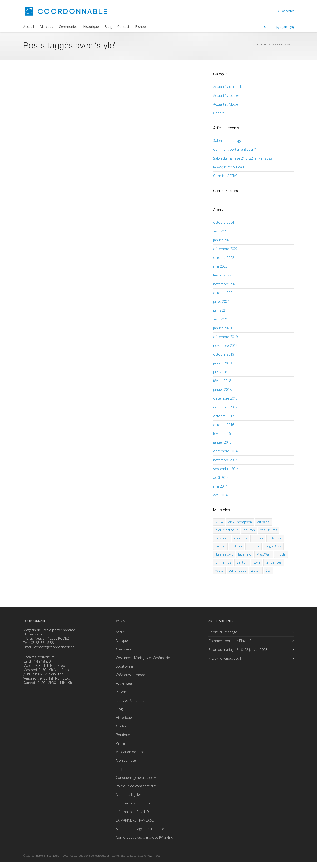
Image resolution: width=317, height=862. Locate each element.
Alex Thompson (240, 522)
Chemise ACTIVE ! (226, 176)
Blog (108, 26)
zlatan (255, 570)
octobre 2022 (223, 257)
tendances (273, 562)
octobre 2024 (223, 222)
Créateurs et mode (130, 675)
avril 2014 (220, 495)
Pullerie (121, 692)
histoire (236, 546)
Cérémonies (68, 26)
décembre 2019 (225, 336)
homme (253, 546)
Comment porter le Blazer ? (234, 149)
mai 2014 (220, 486)
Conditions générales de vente (139, 777)
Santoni (242, 562)
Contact (123, 26)
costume (222, 538)
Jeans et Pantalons (130, 700)
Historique (91, 26)
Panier (120, 743)
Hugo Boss (273, 546)
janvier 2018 (222, 389)
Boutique (123, 734)
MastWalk (263, 554)
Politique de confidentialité (136, 786)
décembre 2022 (225, 249)
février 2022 (222, 275)
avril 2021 (220, 319)
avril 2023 (220, 231)
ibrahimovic (224, 554)
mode (281, 554)
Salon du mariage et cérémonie (140, 829)
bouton (249, 530)
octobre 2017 (223, 416)
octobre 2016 (223, 424)
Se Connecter (285, 11)
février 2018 (222, 380)
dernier (257, 538)
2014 (219, 522)
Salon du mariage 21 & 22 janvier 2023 (242, 158)
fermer (220, 546)
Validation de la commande (137, 752)
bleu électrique (226, 530)
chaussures (268, 530)
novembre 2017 (225, 407)
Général (219, 113)
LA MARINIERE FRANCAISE (135, 820)
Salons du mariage (227, 140)
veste (219, 570)
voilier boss (237, 570)
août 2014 (221, 477)
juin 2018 (220, 372)
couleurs (240, 538)
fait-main (275, 538)
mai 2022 (220, 266)
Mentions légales (129, 794)
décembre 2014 (225, 451)
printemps (223, 562)
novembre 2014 (225, 460)
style (256, 562)
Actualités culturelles (228, 86)
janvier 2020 (222, 328)
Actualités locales (226, 95)
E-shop (140, 26)
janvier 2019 (222, 363)
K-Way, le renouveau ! (229, 167)
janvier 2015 (222, 442)
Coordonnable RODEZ (269, 44)
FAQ (119, 769)
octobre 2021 (223, 293)
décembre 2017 (225, 398)
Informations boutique (133, 803)
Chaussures (125, 649)
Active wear (124, 683)
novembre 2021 (225, 284)
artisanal (263, 522)
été (268, 570)
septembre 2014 (226, 468)
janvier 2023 (222, 240)
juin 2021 (220, 310)
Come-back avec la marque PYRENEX (144, 837)
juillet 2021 (221, 301)
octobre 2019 (223, 354)
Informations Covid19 (132, 811)
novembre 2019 (225, 345)
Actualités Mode (225, 104)
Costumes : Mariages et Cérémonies (143, 657)
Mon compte (126, 760)
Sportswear (124, 666)
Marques (46, 26)
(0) (285, 27)
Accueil (28, 26)
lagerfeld (244, 554)
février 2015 (222, 433)
